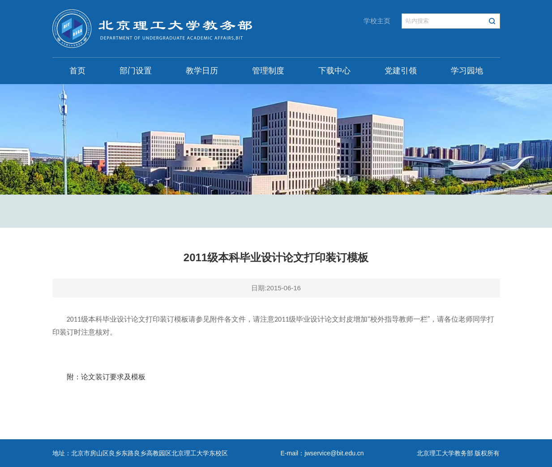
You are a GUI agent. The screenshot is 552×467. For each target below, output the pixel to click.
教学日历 (202, 70)
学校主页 (377, 21)
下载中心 (334, 70)
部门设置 (136, 70)
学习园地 (467, 70)
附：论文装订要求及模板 (106, 377)
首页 (77, 70)
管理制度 (268, 70)
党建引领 (401, 70)
